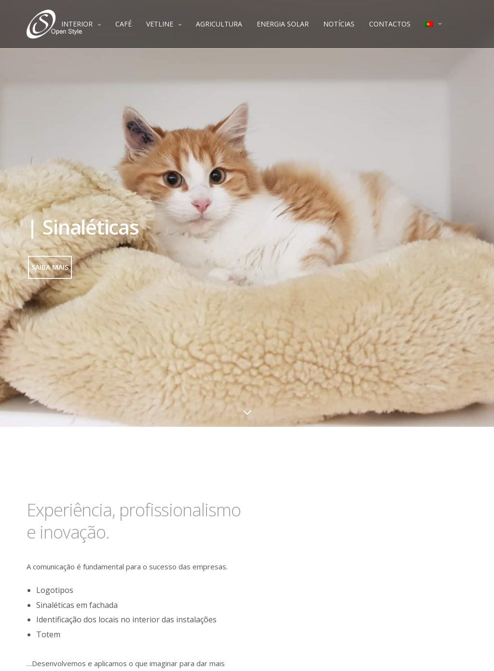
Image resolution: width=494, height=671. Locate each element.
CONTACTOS (390, 23)
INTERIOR (77, 23)
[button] (50, 267)
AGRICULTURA (219, 23)
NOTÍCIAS (339, 23)
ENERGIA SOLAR (283, 23)
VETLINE (159, 23)
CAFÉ (123, 23)
